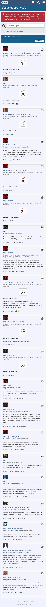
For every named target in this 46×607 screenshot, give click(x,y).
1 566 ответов (19, 449)
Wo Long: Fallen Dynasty (11, 437)
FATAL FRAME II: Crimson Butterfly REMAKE (18, 114)
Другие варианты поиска (15, 31)
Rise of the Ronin (8, 355)
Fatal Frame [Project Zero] (11, 577)
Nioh (4, 481)
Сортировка (39, 40)
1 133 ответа (19, 471)
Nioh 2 (5, 460)
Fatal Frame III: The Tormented (13, 528)
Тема (20, 602)
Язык (14, 602)
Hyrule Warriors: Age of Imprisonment (15, 145)
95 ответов (21, 398)
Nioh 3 (5, 83)
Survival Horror (25, 509)
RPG (21, 233)
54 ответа (19, 539)
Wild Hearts (7, 385)
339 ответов (18, 242)
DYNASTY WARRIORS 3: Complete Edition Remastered (21, 53)
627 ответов (21, 426)
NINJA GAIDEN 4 (9, 201)
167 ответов (20, 518)
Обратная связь (29, 602)
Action (27, 147)
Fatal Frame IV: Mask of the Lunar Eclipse (16, 507)
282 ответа (20, 271)
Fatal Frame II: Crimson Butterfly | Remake (17, 550)
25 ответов (21, 160)
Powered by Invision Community (23, 604)
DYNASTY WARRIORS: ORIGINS (14, 322)
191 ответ (18, 567)
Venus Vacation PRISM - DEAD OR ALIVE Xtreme (19, 282)
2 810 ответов (22, 496)
